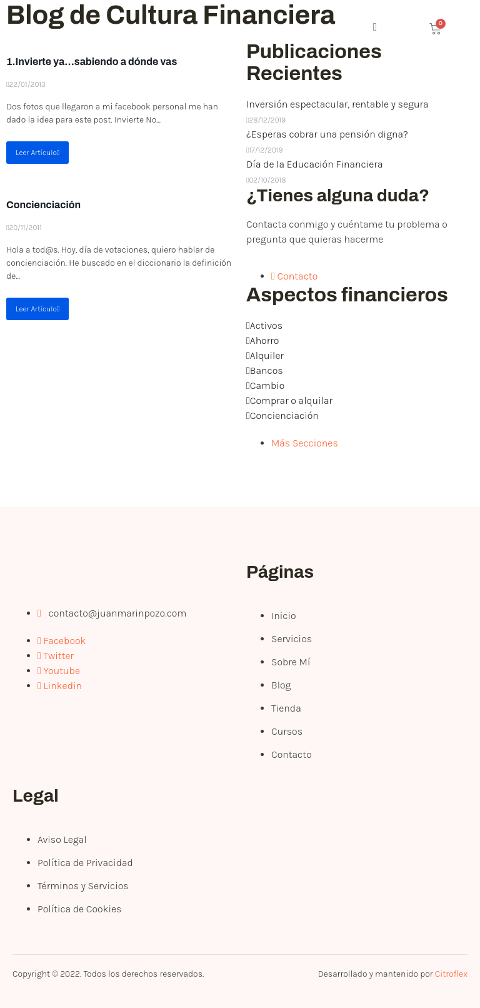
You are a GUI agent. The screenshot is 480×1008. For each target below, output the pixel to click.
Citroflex (451, 974)
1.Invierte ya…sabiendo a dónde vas (91, 61)
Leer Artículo (37, 152)
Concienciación (43, 204)
